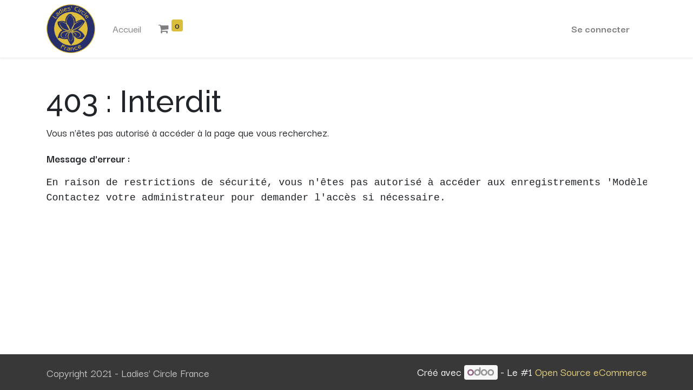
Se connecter (600, 28)
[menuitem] (127, 28)
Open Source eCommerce (591, 371)
